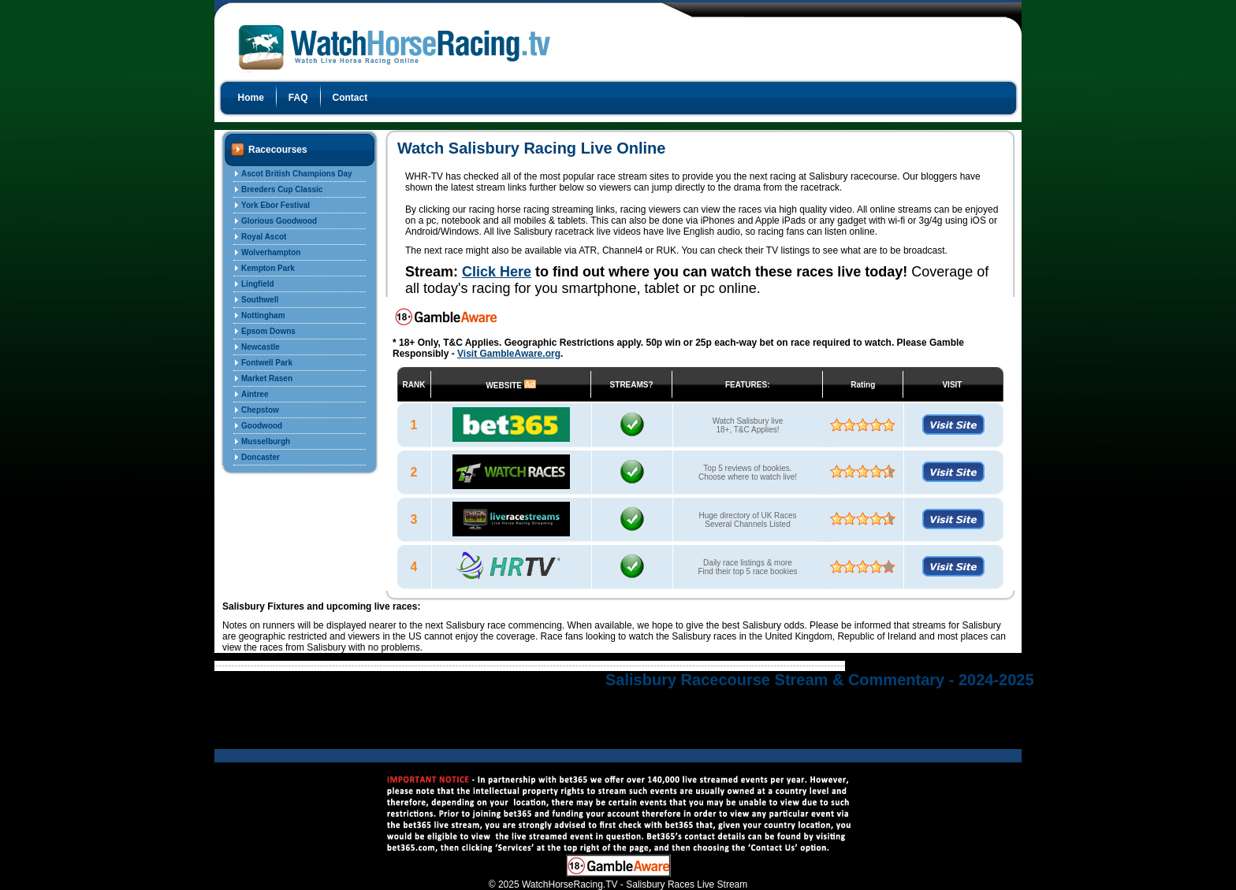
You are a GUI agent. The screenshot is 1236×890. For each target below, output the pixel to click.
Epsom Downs (268, 331)
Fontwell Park (266, 362)
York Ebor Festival (275, 205)
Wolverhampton (270, 252)
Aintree (254, 394)
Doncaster (260, 457)
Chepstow (260, 410)
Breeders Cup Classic (281, 189)
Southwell (259, 299)
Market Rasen (266, 378)
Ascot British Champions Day (296, 173)
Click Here (496, 272)
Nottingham (263, 315)
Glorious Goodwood (279, 221)
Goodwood (261, 425)
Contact (350, 97)
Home (251, 97)
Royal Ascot (263, 236)
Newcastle (260, 347)
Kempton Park (268, 268)
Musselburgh (265, 441)
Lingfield (257, 284)
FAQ (298, 97)
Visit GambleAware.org (508, 353)
